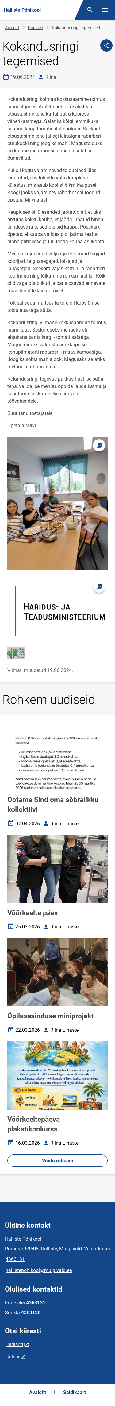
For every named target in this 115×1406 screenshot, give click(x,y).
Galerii (12, 1357)
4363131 (15, 1259)
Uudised (35, 27)
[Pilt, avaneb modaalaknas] (57, 611)
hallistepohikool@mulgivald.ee (39, 1270)
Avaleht (12, 27)
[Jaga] (106, 45)
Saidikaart (74, 1392)
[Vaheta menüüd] (105, 9)
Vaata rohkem (57, 1161)
